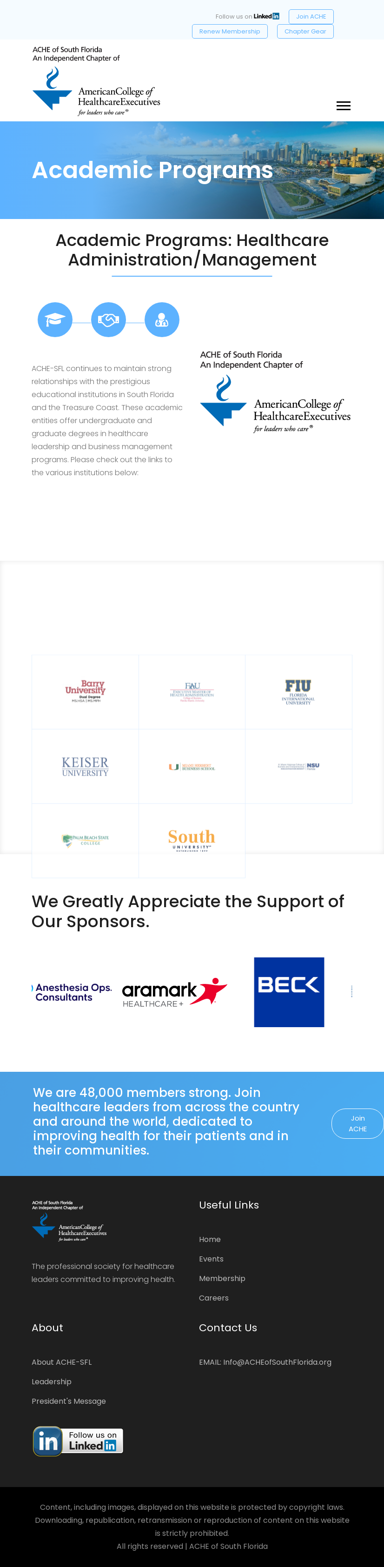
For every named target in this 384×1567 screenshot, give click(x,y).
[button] (342, 104)
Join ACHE (311, 16)
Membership (222, 1278)
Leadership (52, 1381)
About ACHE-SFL (62, 1362)
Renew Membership (229, 31)
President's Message (69, 1401)
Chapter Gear (305, 31)
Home (210, 1239)
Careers (214, 1298)
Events (211, 1259)
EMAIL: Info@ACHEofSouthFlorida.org (265, 1362)
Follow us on (247, 16)
